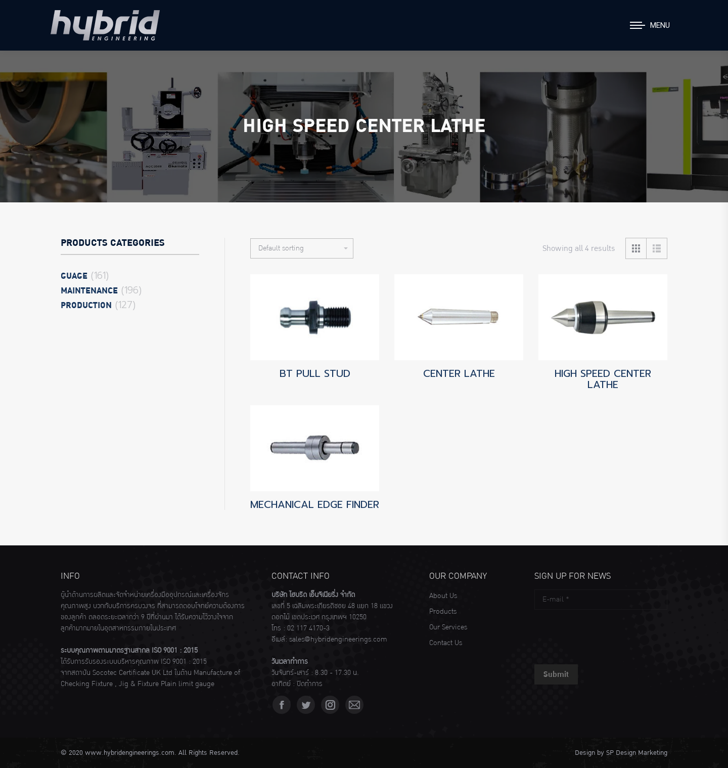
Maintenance (89, 291)
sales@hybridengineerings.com (338, 639)
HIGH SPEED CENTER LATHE (603, 379)
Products (443, 611)
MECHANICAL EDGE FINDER (314, 504)
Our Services (448, 627)
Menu (660, 25)
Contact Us (445, 643)
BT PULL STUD (315, 373)
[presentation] (611, 634)
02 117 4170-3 (308, 628)
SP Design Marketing (636, 753)
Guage (74, 276)
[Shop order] (301, 248)
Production (86, 306)
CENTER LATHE (459, 373)
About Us (443, 596)
